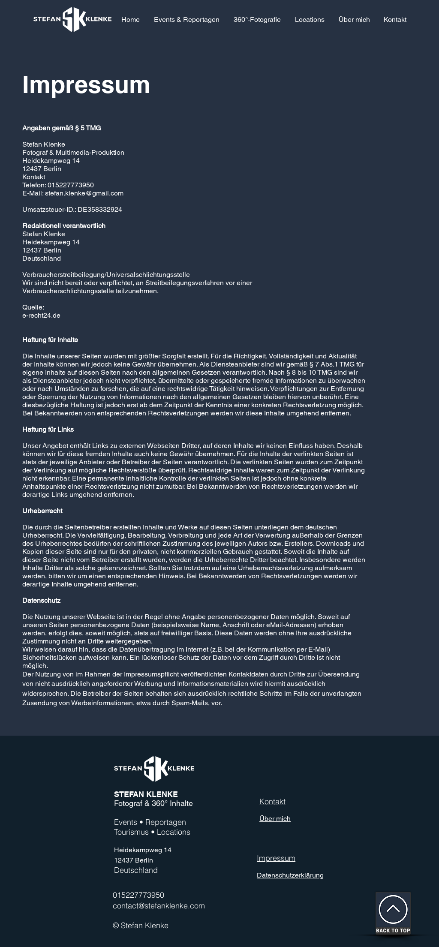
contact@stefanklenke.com (159, 906)
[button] (257, 19)
